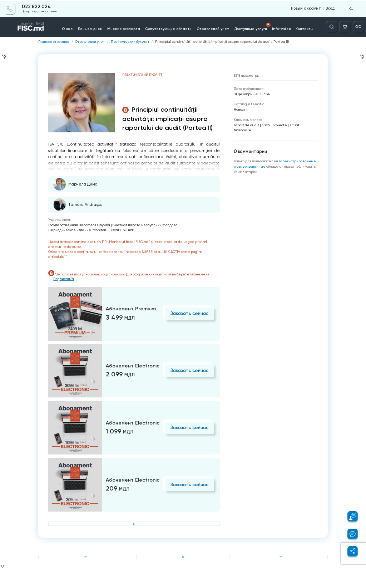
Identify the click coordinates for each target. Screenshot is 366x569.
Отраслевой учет (212, 28)
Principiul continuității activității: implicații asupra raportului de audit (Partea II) (222, 42)
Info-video (280, 28)
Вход (330, 8)
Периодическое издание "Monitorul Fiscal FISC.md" (91, 230)
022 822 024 (36, 6)
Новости (241, 109)
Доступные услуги (251, 26)
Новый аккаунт (306, 8)
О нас (69, 28)
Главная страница (53, 42)
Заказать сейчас (190, 313)
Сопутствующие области (168, 28)
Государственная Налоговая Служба (79, 225)
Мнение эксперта (125, 28)
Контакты (303, 28)
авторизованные (251, 166)
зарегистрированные (297, 161)
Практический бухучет (130, 42)
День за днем (92, 28)
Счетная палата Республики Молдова (145, 225)
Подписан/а (64, 278)
